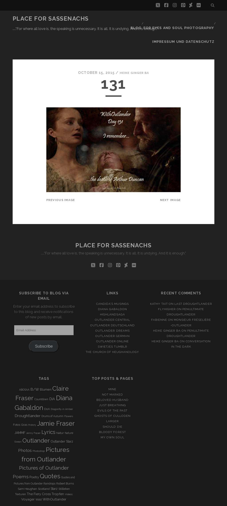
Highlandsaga (112, 293)
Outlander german (112, 314)
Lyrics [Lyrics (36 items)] (48, 410)
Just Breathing (112, 383)
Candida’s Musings (112, 282)
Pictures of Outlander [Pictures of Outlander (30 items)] (44, 446)
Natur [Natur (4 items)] (60, 411)
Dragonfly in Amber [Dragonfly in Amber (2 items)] (62, 387)
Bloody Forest (112, 410)
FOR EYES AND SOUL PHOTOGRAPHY (182, 18)
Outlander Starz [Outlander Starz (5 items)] (62, 419)
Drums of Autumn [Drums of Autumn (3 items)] (52, 394)
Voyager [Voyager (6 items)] (28, 478)
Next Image (170, 178)
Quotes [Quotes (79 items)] (50, 454)
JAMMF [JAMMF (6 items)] (19, 411)
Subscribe (44, 325)
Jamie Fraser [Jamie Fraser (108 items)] (56, 402)
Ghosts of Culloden (112, 394)
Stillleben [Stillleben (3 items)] (64, 467)
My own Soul (112, 415)
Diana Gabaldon (112, 287)
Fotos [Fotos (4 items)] (16, 403)
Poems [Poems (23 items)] (21, 455)
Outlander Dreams (112, 309)
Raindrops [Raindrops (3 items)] (49, 462)
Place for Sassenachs (51, 18)
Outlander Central (112, 298)
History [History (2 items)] (32, 403)
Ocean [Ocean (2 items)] (18, 420)
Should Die (112, 405)
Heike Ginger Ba (134, 51)
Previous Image (60, 178)
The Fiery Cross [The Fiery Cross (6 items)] (39, 472)
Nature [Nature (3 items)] (69, 411)
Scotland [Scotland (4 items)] (44, 467)
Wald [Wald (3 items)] (38, 478)
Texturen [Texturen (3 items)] (20, 472)
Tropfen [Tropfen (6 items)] (58, 472)
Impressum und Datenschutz (187, 24)
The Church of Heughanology (112, 330)
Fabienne (159, 298)
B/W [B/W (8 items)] (34, 368)
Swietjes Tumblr (112, 325)
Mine (112, 367)
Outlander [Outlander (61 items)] (36, 418)
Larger (112, 399)
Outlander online (112, 319)
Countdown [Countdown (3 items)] (41, 377)
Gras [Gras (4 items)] (24, 403)
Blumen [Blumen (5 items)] (45, 368)
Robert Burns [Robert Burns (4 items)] (65, 462)
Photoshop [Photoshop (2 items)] (39, 429)
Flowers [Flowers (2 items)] (68, 394)
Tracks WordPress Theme (94, 501)
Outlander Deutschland (112, 303)
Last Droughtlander (193, 282)
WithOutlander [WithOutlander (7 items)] (54, 478)
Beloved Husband (112, 378)
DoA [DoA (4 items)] (47, 387)
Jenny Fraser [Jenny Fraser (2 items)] (33, 411)
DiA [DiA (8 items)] (52, 377)
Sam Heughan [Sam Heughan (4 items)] (27, 467)
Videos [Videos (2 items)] (68, 472)
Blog (142, 18)
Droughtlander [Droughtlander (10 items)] (28, 394)
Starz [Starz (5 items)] (54, 467)
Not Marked (112, 372)
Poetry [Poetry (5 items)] (34, 455)
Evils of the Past (112, 389)
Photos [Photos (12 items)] (25, 428)
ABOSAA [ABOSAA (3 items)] (24, 368)
